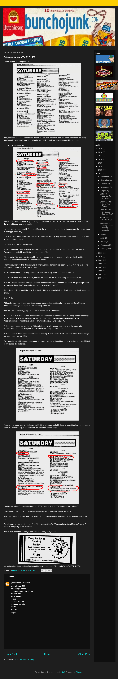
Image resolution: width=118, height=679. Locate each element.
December (104, 177)
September (105, 187)
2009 (100, 260)
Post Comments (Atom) (24, 660)
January (103, 249)
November (104, 180)
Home (47, 654)
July (102, 234)
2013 (100, 170)
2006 (100, 271)
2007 (100, 267)
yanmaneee (16, 583)
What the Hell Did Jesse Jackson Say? (106, 212)
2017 (100, 156)
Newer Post (10, 654)
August (103, 191)
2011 (100, 253)
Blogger (79, 672)
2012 (100, 173)
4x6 (63, 672)
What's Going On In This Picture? (105, 204)
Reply (13, 613)
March (103, 242)
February (104, 245)
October (103, 184)
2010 (100, 257)
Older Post (84, 654)
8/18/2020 (26, 583)
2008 (100, 264)
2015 (100, 163)
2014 (100, 166)
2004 (100, 278)
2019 (100, 149)
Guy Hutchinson (19, 570)
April (102, 238)
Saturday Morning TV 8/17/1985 (105, 196)
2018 (100, 152)
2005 (100, 274)
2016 (100, 159)
